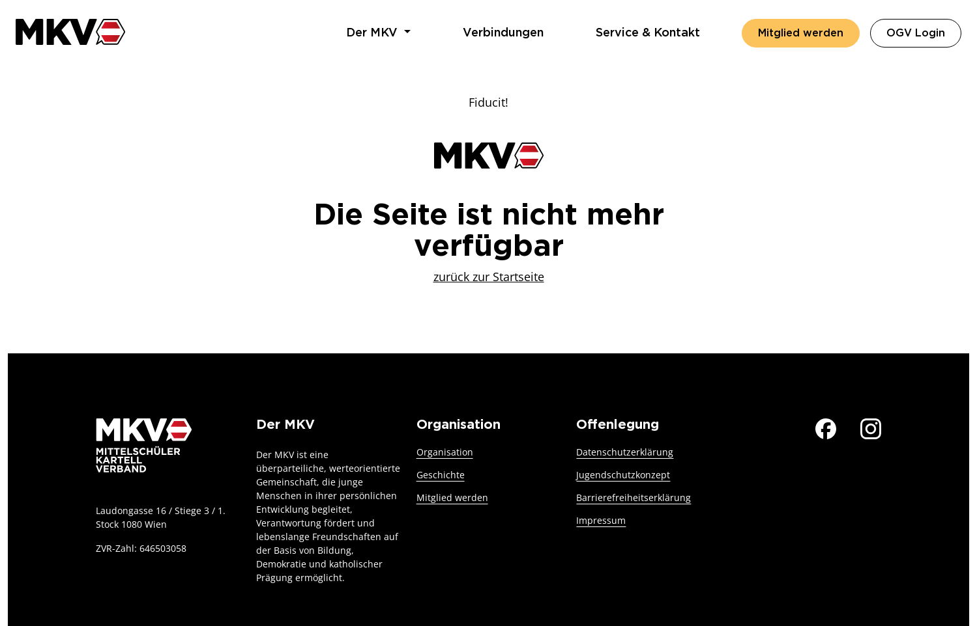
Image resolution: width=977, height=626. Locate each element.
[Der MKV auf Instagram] (870, 427)
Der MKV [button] (373, 33)
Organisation (444, 452)
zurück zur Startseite (488, 276)
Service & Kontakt (648, 33)
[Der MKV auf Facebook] (825, 427)
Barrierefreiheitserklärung (633, 497)
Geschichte (440, 475)
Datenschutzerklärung (624, 452)
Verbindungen (503, 33)
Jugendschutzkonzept (623, 475)
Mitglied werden (800, 33)
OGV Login (923, 31)
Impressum (601, 520)
